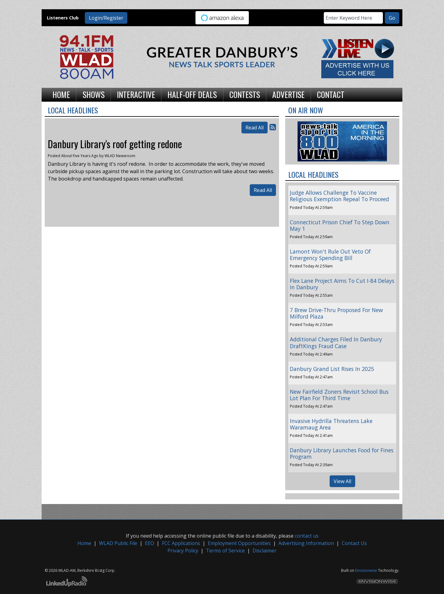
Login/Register (106, 17)
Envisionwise (366, 570)
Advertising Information (306, 543)
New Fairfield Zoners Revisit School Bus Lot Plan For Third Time (339, 395)
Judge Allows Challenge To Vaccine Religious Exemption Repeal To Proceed (339, 196)
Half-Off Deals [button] (192, 94)
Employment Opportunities (239, 543)
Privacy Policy (182, 550)
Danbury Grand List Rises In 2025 (332, 368)
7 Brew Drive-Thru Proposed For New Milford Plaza (336, 313)
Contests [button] (244, 94)
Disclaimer (265, 550)
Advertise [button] (288, 94)
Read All (254, 127)
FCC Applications (181, 543)
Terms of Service (225, 550)
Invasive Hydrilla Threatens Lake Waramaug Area (331, 424)
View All (342, 481)
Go (392, 17)
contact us (307, 535)
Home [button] (61, 94)
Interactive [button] (136, 94)
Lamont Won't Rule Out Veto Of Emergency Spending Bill (330, 255)
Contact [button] (330, 94)
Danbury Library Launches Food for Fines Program (341, 453)
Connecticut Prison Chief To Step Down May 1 (339, 225)
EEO (149, 543)
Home (84, 543)
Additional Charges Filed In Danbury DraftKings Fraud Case (336, 342)
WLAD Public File (118, 543)
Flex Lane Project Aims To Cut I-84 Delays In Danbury (342, 284)
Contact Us (354, 543)
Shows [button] (94, 94)
